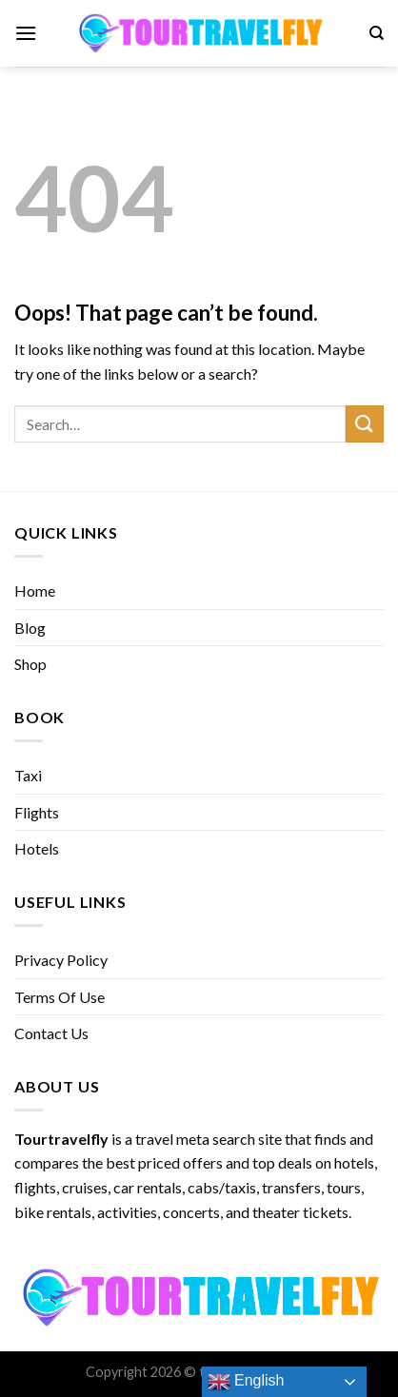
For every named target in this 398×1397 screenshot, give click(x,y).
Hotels (36, 848)
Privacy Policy (61, 960)
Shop (30, 664)
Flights (36, 812)
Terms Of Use (59, 997)
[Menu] (25, 33)
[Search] (376, 33)
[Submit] (365, 424)
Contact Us (51, 1033)
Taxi (28, 775)
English (246, 1381)
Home (34, 590)
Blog (30, 628)
